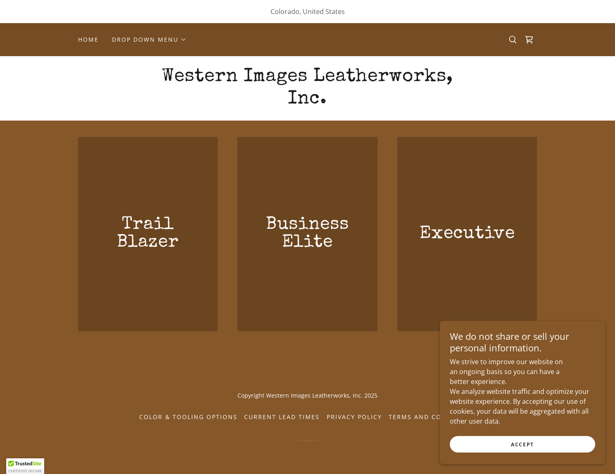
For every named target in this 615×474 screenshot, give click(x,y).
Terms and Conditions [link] (432, 417)
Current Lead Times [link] (282, 417)
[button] (149, 40)
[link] (529, 39)
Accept (522, 444)
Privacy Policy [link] (354, 417)
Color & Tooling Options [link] (188, 417)
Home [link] (88, 39)
